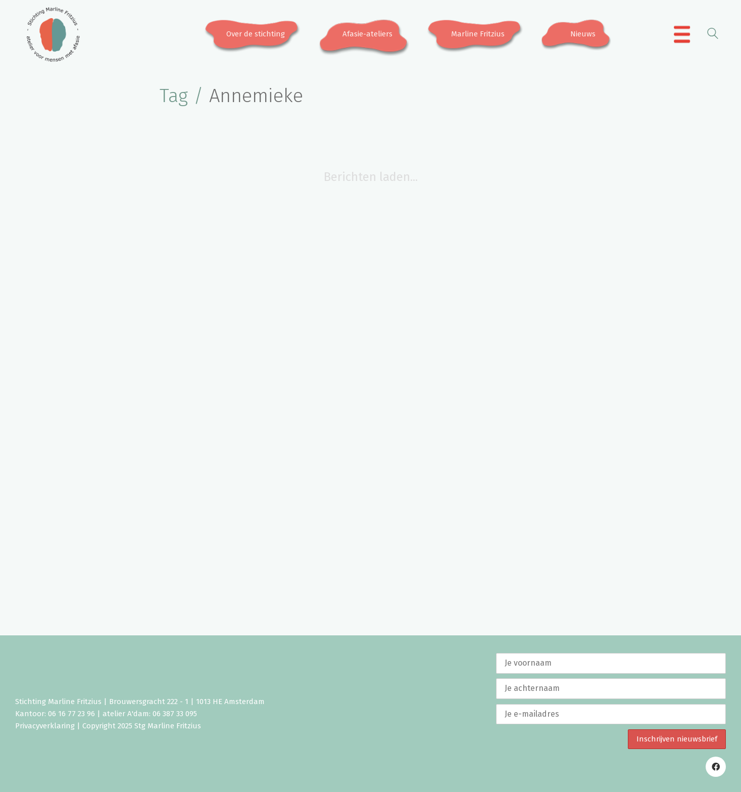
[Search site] (712, 35)
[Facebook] (716, 767)
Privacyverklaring (45, 725)
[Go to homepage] (53, 34)
